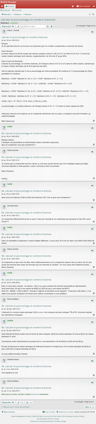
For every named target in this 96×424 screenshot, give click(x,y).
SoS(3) (9, 126)
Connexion (18, 10)
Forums (11, 6)
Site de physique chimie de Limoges (48, 419)
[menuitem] (73, 6)
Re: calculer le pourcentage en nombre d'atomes (26, 133)
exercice (35, 394)
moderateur (14, 23)
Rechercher (6, 10)
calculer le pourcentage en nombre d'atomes (28, 19)
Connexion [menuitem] (94, 6)
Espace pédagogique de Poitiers (21, 416)
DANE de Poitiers (37, 416)
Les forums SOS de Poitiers (52, 416)
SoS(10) (10, 320)
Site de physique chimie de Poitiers (73, 416)
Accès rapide (2, 6)
